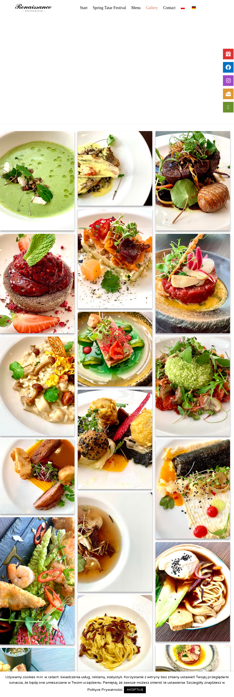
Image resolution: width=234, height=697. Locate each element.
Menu (136, 8)
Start (84, 8)
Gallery (152, 8)
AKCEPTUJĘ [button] (135, 689)
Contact (169, 8)
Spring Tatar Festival (109, 8)
